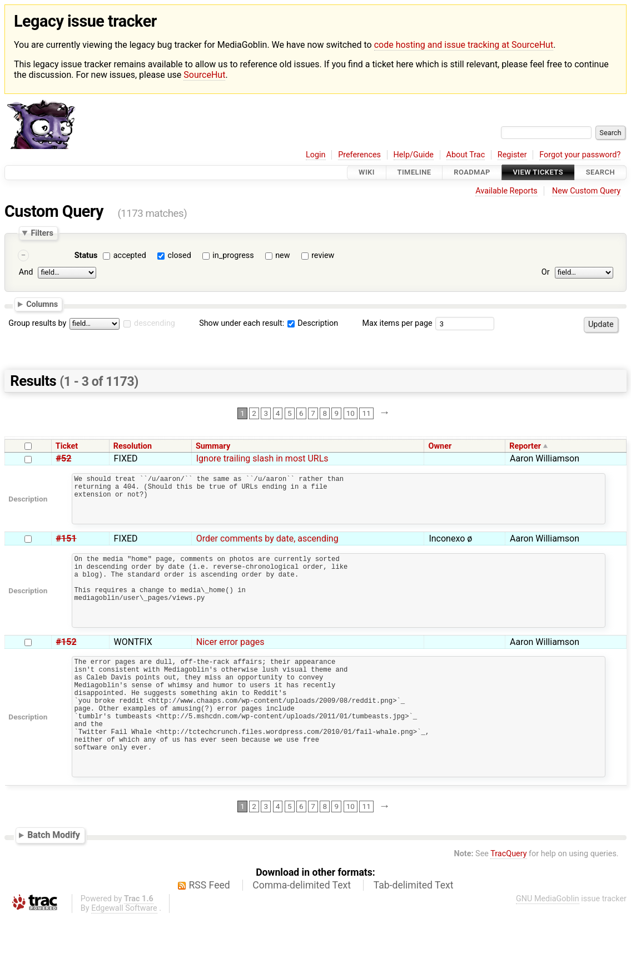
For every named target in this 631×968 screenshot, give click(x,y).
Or (545, 272)
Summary (213, 446)
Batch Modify (53, 885)
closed (179, 255)
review (322, 255)
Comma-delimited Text (301, 935)
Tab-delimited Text (414, 935)
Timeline (414, 172)
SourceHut (204, 75)
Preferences (359, 155)
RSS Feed (209, 935)
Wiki (367, 172)
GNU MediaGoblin (547, 949)
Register (512, 155)
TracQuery (508, 904)
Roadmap (472, 172)
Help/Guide (414, 155)
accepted (129, 255)
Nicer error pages (230, 667)
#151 (66, 548)
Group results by (37, 323)
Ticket (67, 446)
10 (350, 413)
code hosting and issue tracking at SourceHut (463, 44)
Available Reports (506, 191)
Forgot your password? (579, 155)
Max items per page (397, 323)
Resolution (132, 446)
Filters (42, 233)
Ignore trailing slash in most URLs (262, 458)
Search (600, 172)
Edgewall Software (124, 958)
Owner (440, 446)
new (282, 255)
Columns (42, 304)
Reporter (525, 446)
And (26, 272)
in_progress (233, 255)
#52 (64, 458)
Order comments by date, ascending (267, 548)
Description (312, 323)
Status (86, 255)
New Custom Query (586, 191)
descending (154, 323)
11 (366, 413)
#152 (66, 667)
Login (316, 155)
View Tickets (538, 172)
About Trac (465, 155)
